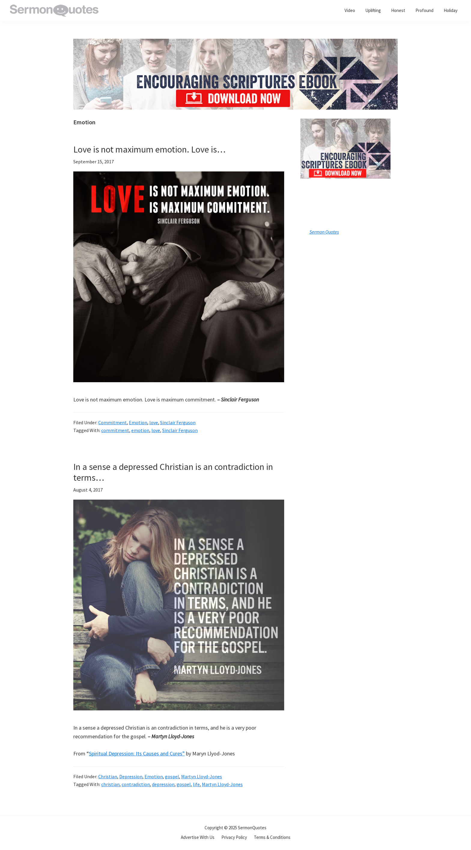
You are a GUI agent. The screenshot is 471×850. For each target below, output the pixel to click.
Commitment (112, 422)
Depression (130, 776)
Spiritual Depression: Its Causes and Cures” (137, 753)
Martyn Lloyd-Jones (201, 776)
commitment (115, 430)
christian (110, 784)
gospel (172, 776)
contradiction (136, 784)
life (196, 784)
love (153, 422)
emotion (140, 430)
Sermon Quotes (324, 232)
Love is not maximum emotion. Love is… (149, 149)
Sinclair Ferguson (178, 422)
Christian (107, 776)
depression (163, 784)
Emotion (138, 422)
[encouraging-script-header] (235, 43)
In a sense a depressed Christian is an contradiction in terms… (173, 472)
